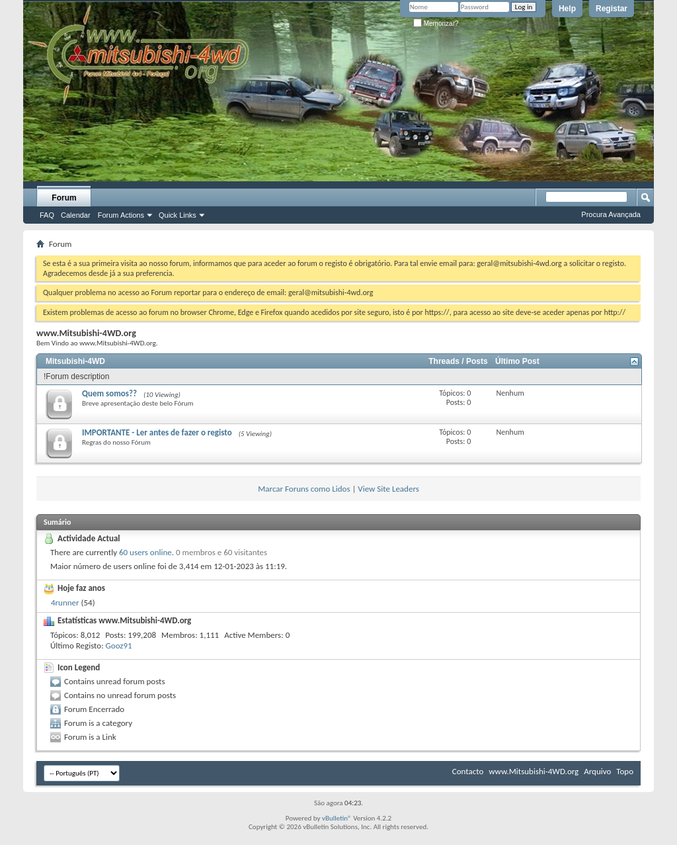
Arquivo (597, 771)
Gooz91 (119, 645)
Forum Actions (121, 215)
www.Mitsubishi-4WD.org (533, 771)
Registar (611, 8)
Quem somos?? (109, 393)
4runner (65, 602)
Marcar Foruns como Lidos (304, 489)
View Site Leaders (388, 489)
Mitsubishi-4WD (75, 361)
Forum (64, 197)
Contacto (468, 771)
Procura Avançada (611, 214)
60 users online (145, 552)
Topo (624, 771)
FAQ (47, 215)
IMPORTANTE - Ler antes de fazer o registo (157, 432)
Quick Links (177, 215)
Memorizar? (436, 23)
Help (567, 8)
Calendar (76, 215)
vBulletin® (337, 818)
